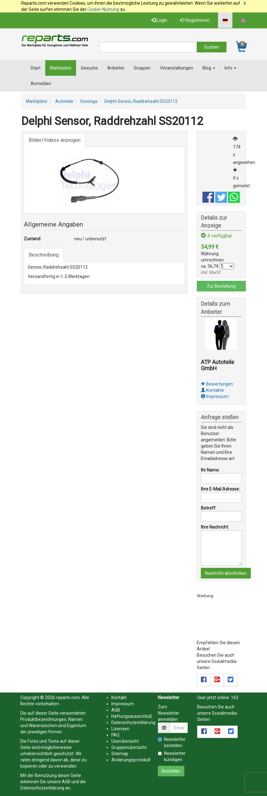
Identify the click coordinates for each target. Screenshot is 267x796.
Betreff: (208, 508)
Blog (208, 67)
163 (234, 697)
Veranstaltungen (176, 67)
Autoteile (64, 101)
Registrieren (195, 20)
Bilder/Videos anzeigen (54, 140)
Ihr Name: (210, 470)
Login (159, 20)
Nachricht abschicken (226, 573)
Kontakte (212, 390)
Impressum (215, 396)
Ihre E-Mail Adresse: (220, 489)
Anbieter (115, 67)
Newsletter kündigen (172, 756)
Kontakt (119, 697)
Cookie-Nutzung (103, 9)
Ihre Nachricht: (215, 527)
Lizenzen (120, 728)
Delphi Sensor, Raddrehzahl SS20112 (140, 101)
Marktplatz (60, 67)
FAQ (115, 734)
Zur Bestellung (221, 286)
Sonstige (89, 101)
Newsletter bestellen (172, 742)
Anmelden (41, 83)
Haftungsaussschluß (131, 716)
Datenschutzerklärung (42, 787)
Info (230, 67)
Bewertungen (217, 383)
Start (36, 67)
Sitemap (119, 753)
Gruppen (142, 67)
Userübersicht (125, 741)
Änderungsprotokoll (130, 759)
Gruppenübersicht (129, 747)
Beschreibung (44, 255)
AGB (66, 781)
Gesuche (89, 67)
